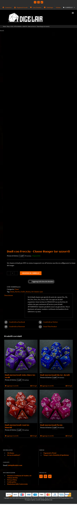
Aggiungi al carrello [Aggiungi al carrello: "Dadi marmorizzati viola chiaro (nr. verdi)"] (12, 386)
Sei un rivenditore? (13, 455)
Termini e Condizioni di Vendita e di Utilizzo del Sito (19, 477)
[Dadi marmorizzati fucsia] (56, 406)
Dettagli (34, 386)
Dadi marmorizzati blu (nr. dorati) (55, 375)
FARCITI (25, 26)
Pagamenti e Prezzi (50, 453)
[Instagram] (45, 476)
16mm (12, 292)
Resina (28, 292)
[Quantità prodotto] (12, 273)
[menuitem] (58, 7)
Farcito (17, 292)
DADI (11, 26)
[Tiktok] (50, 476)
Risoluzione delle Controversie (17, 484)
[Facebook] (41, 476)
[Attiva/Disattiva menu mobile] (73, 13)
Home (4, 26)
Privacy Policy (12, 480)
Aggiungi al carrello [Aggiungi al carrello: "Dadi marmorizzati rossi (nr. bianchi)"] (12, 436)
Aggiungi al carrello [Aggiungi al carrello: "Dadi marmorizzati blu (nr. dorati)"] (48, 386)
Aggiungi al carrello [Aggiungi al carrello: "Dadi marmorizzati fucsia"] (48, 436)
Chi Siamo (10, 453)
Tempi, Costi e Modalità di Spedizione (56, 455)
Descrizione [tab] (8, 295)
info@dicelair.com (15, 465)
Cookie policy (11, 482)
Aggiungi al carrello (30, 273)
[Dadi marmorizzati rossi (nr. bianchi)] (20, 406)
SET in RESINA (18, 26)
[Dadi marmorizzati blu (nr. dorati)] (56, 356)
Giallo (23, 292)
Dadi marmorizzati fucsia (51, 425)
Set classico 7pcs (37, 292)
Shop (8, 26)
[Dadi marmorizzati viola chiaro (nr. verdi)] (20, 356)
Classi (17, 289)
